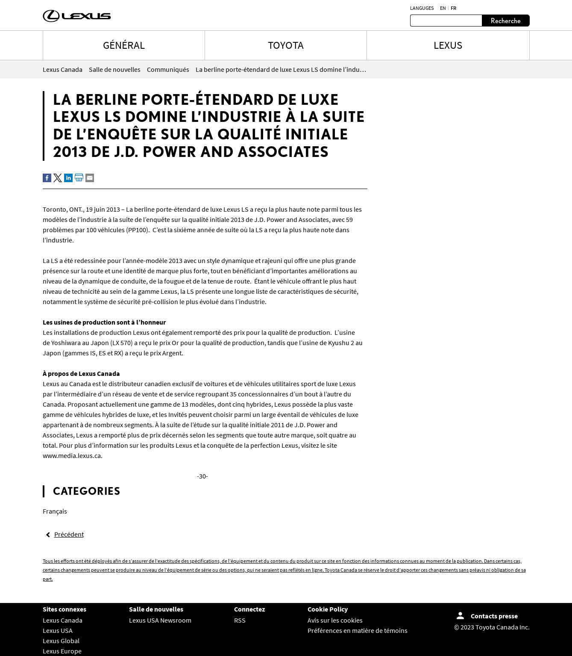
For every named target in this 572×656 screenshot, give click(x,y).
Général (124, 45)
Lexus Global (61, 640)
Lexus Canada (62, 620)
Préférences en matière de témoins (358, 630)
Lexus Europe (62, 651)
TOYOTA (286, 45)
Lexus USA (58, 630)
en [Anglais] (443, 8)
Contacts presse (494, 616)
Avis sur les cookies (335, 620)
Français (55, 511)
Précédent (69, 534)
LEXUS (448, 45)
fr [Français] (453, 8)
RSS (240, 620)
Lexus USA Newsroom (160, 620)
